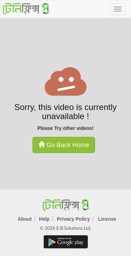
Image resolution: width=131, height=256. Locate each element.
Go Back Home (63, 144)
